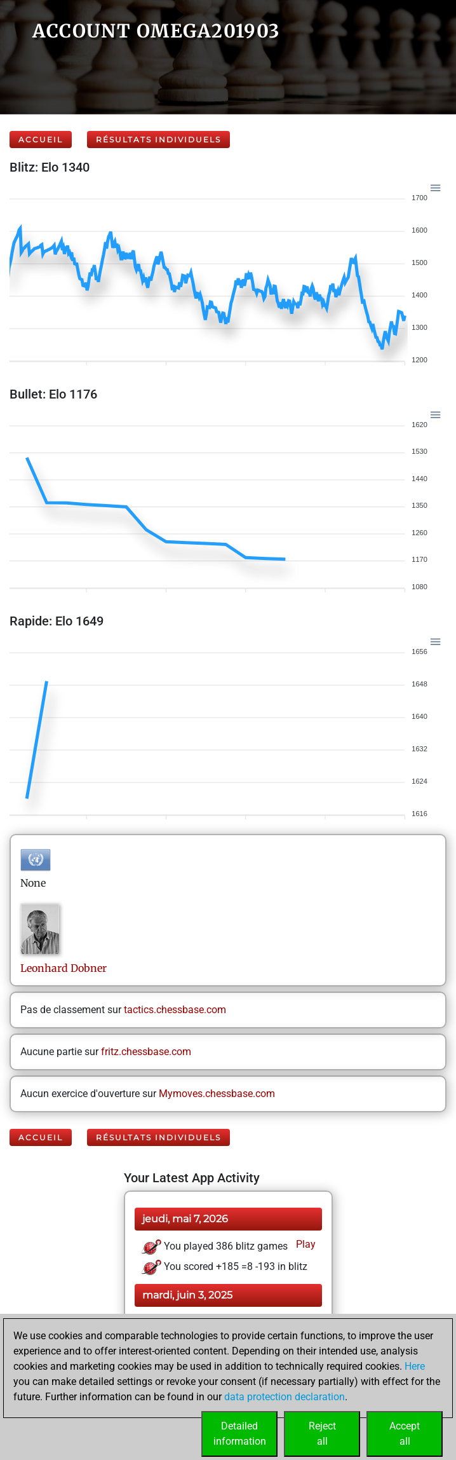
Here (415, 1366)
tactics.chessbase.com (175, 1010)
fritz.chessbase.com (146, 1052)
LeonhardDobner (63, 968)
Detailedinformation (239, 1433)
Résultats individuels (158, 139)
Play (304, 1244)
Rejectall (322, 1433)
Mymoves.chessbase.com (217, 1094)
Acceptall (404, 1433)
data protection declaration (284, 1397)
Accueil (40, 139)
